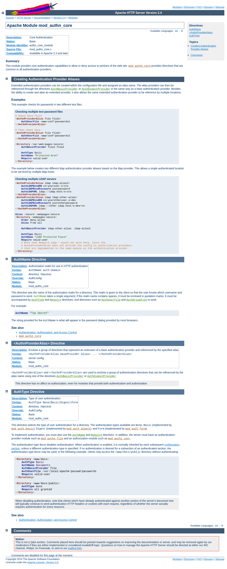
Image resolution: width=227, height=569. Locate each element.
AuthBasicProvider (64, 89)
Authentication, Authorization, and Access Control (48, 332)
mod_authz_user (119, 438)
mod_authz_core (30, 336)
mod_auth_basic (22, 428)
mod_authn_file (52, 438)
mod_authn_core (139, 65)
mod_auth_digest (78, 428)
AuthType (194, 35)
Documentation (42, 17)
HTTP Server (24, 17)
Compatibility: (15, 53)
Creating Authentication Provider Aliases (203, 47)
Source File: (14, 49)
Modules (177, 7)
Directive (39, 259)
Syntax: (17, 270)
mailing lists (75, 548)
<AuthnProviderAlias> (201, 32)
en (176, 30)
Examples (18, 99)
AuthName (195, 29)
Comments (197, 55)
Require (55, 299)
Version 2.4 (59, 17)
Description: (14, 37)
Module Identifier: (17, 45)
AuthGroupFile (136, 299)
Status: (10, 41)
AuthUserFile (110, 299)
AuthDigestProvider (96, 89)
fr (182, 30)
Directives (189, 7)
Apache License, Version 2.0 (42, 562)
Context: (17, 274)
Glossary (208, 7)
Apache (10, 17)
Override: (18, 278)
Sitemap (219, 7)
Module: (17, 286)
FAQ (199, 7)
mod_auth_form (135, 428)
